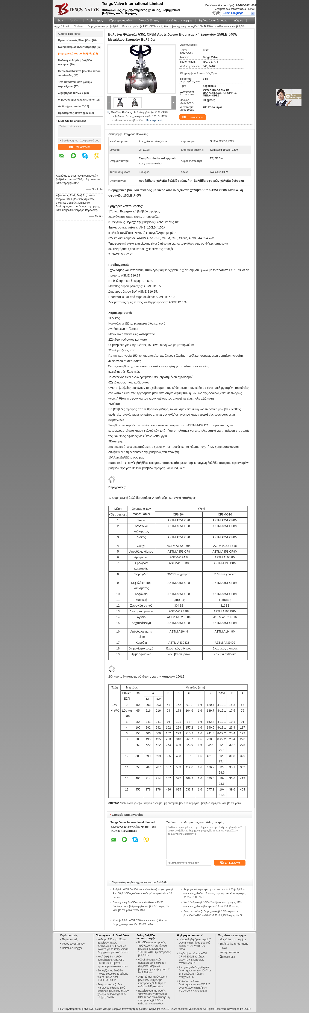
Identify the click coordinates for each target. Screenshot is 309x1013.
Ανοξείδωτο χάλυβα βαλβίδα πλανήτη (141, 803)
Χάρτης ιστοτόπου (230, 952)
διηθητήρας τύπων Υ (70, 93)
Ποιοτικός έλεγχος (148, 20)
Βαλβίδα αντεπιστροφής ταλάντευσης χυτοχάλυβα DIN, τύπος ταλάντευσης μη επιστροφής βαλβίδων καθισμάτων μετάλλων (154, 997)
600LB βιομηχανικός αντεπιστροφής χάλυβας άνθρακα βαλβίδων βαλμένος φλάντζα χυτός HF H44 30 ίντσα (154, 966)
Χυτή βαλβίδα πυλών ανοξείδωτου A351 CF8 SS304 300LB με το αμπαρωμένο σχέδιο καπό (113, 961)
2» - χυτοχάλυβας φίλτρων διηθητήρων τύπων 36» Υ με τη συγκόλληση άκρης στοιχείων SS (195, 972)
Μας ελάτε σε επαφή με (178, 20)
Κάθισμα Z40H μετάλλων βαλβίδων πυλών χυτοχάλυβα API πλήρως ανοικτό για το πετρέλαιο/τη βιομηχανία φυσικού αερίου (113, 946)
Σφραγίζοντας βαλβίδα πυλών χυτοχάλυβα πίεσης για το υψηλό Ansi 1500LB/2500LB (113, 975)
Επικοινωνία (79, 147)
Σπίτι (60, 20)
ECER (247, 1008)
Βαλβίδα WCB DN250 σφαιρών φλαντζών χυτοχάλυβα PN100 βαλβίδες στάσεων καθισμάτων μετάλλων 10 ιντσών (143, 893)
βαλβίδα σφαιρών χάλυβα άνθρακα (221, 803)
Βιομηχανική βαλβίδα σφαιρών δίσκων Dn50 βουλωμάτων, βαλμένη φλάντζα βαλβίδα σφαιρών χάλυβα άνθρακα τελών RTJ (141, 906)
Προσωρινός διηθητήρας (73, 112)
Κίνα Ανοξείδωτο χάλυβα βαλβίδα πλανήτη (107, 1008)
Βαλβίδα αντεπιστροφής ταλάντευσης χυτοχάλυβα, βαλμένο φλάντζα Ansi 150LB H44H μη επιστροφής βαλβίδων (154, 949)
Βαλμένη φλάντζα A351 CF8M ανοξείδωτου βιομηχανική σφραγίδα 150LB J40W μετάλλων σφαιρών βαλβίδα (139, 116)
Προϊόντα (75, 20)
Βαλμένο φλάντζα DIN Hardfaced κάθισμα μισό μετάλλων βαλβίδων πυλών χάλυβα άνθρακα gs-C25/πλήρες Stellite (113, 991)
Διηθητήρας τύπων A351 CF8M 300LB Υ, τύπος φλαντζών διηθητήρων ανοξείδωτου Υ (193, 958)
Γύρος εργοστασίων (120, 20)
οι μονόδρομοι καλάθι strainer (76, 99)
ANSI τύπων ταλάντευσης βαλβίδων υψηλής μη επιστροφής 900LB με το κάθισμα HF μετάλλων (152, 981)
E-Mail (223, 948)
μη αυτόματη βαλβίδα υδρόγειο (181, 803)
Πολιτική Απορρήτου (69, 1008)
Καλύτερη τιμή (154, 120)
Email (251, 9)
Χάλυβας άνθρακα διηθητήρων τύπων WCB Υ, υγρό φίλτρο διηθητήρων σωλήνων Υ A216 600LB (194, 986)
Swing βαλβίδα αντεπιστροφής (77, 46)
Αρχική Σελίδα (62, 26)
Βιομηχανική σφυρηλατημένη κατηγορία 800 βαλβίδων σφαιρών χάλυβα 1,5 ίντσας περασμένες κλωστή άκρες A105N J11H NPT (214, 893)
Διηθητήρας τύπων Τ (71, 106)
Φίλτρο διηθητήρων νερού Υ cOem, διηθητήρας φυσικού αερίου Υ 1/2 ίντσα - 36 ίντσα (195, 944)
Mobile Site (227, 956)
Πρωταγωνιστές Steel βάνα (74, 40)
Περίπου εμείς (95, 20)
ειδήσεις (238, 20)
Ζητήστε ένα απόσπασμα (230, 9)
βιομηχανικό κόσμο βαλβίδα (103, 26)
